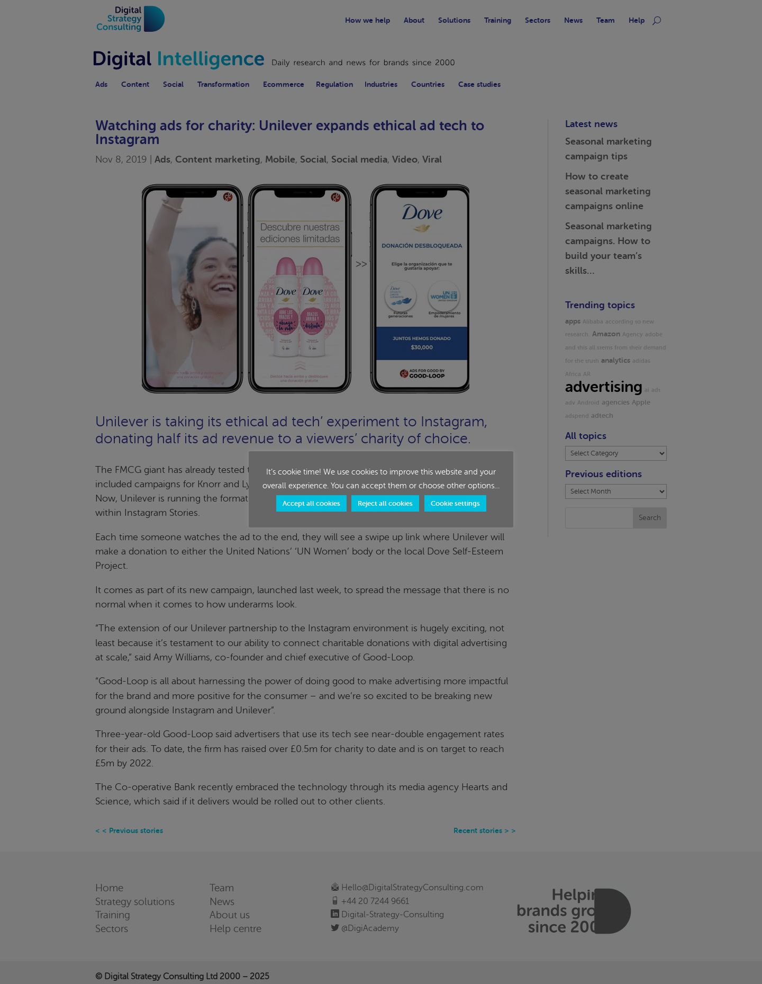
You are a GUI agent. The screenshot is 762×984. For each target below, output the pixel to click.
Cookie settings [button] (455, 503)
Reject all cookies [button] (385, 503)
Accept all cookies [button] (311, 503)
